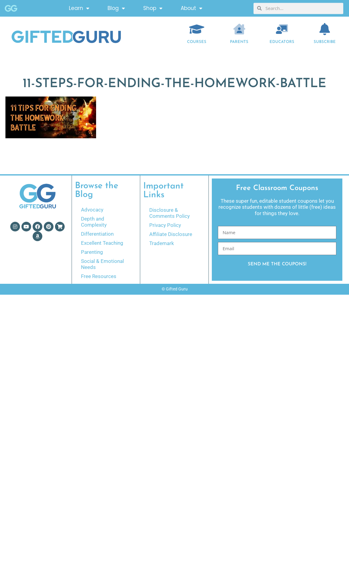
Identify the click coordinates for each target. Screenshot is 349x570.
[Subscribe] (324, 29)
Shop (153, 7)
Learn (79, 7)
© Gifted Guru (175, 289)
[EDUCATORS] (282, 29)
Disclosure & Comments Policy (169, 213)
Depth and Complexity (94, 222)
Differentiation (97, 234)
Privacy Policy (165, 225)
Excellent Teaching (102, 243)
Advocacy (92, 210)
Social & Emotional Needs (102, 264)
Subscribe (325, 42)
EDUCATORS (282, 42)
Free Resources (98, 276)
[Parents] (239, 29)
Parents (239, 42)
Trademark (161, 243)
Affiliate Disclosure (170, 234)
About (191, 7)
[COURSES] (197, 29)
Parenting (92, 252)
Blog (116, 7)
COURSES (196, 42)
